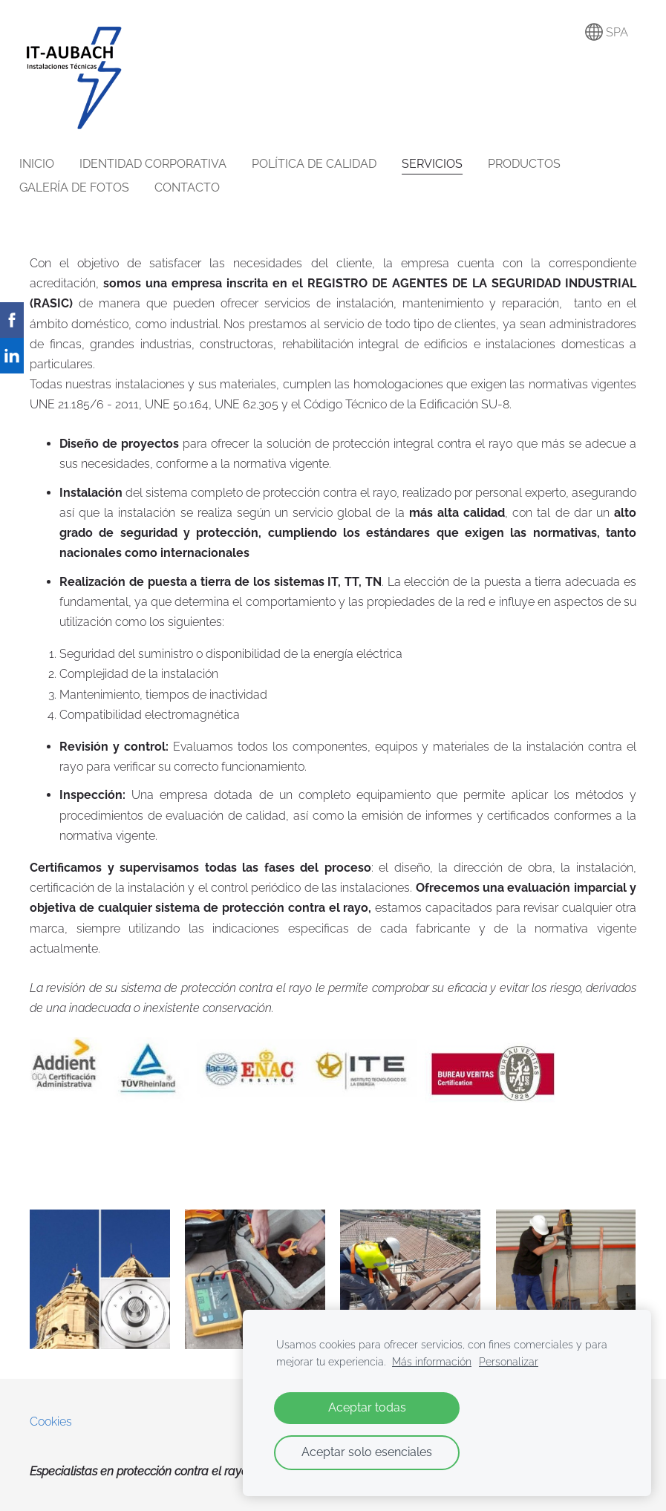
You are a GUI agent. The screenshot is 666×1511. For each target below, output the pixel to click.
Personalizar (508, 1361)
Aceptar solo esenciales (366, 1452)
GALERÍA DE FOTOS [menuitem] (85, 187)
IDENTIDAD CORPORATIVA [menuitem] (163, 164)
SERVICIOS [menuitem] (442, 164)
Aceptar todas (367, 1407)
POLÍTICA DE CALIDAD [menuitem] (324, 164)
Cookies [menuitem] (51, 1421)
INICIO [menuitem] (47, 164)
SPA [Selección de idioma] (606, 32)
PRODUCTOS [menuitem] (534, 164)
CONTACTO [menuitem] (197, 187)
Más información (431, 1361)
